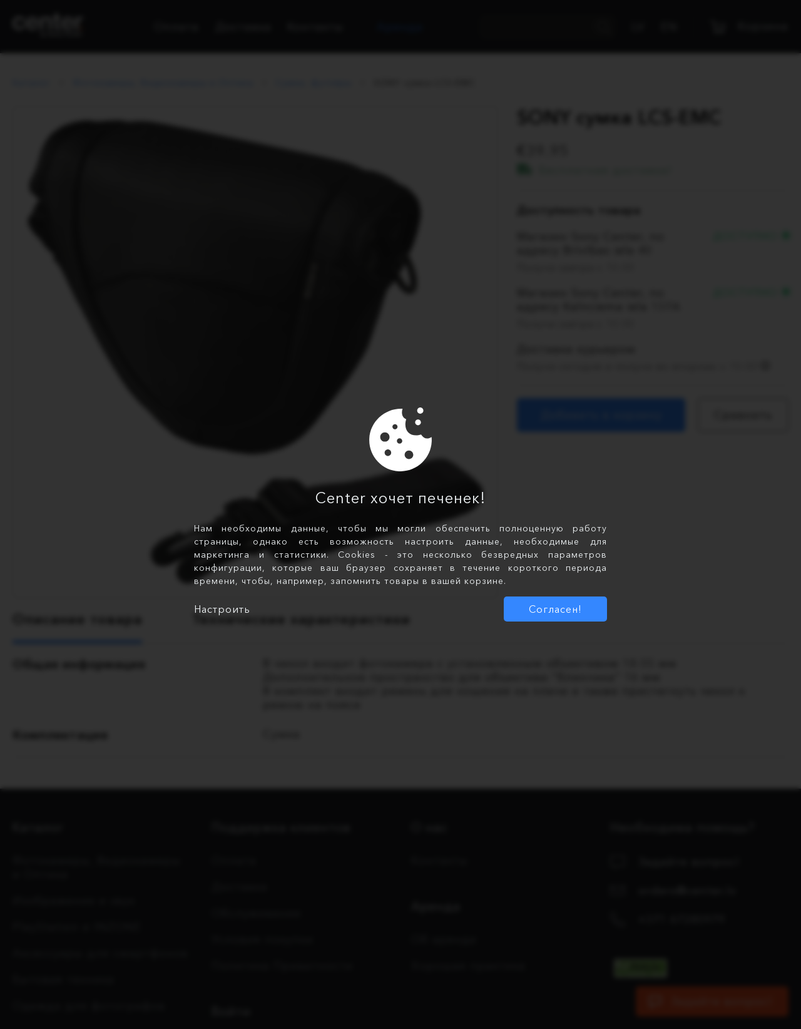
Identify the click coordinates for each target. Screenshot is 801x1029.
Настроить (222, 609)
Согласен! (555, 609)
